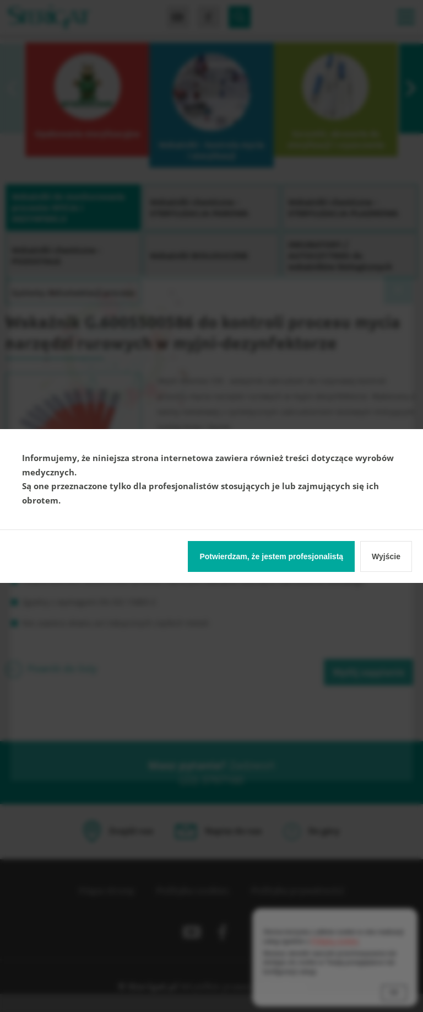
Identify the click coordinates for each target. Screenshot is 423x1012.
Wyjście (386, 556)
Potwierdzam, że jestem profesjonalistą (271, 556)
